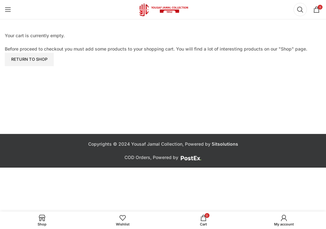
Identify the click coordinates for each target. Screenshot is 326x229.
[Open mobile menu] (8, 9)
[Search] (300, 9)
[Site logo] (162, 9)
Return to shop (29, 59)
